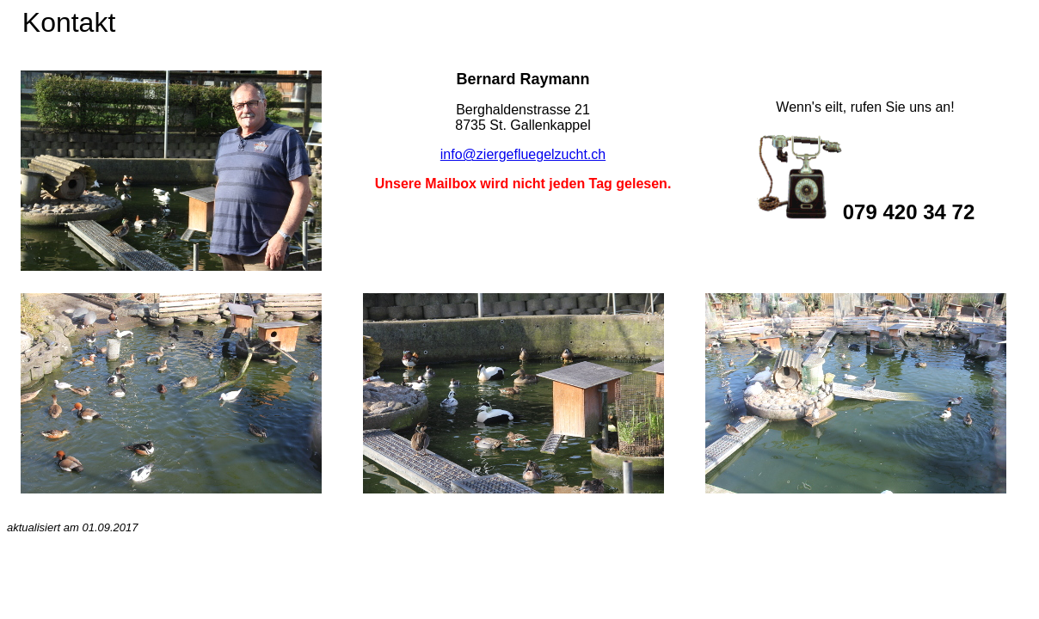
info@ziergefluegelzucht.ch (523, 154)
